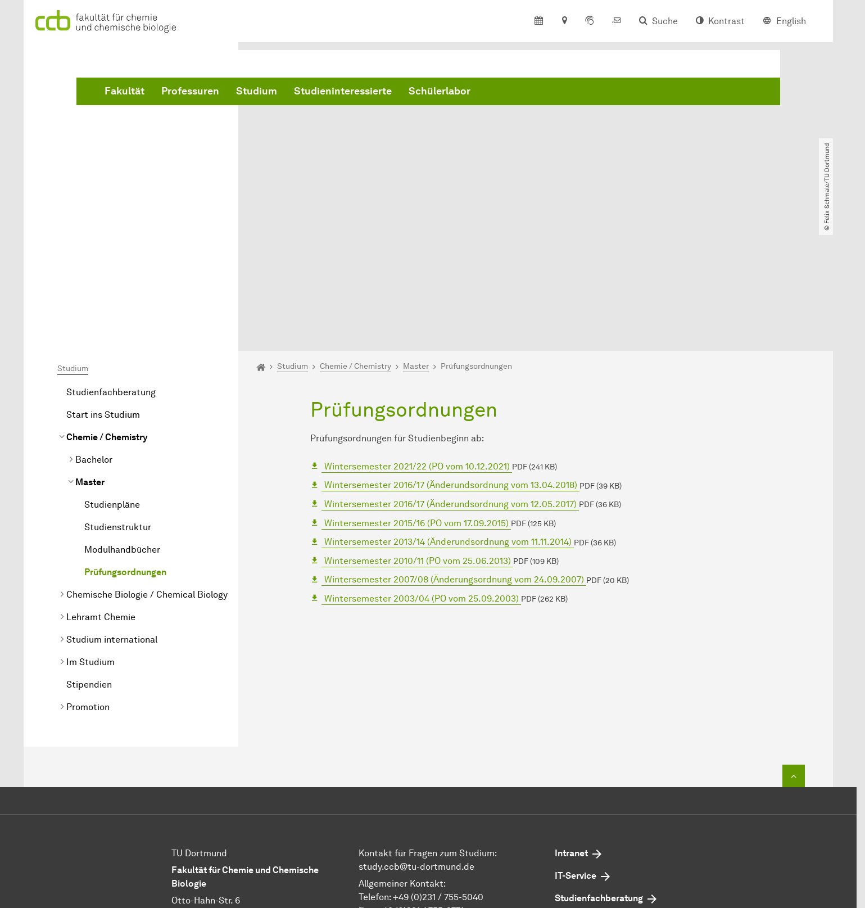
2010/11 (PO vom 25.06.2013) (417, 431)
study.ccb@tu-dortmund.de (416, 738)
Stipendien (89, 555)
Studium (427, 91)
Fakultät (295, 91)
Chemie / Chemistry (107, 308)
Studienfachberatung (111, 263)
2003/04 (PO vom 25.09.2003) (421, 469)
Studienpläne (112, 376)
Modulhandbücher (122, 420)
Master (90, 353)
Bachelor (93, 331)
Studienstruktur (117, 398)
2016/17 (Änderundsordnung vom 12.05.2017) (450, 375)
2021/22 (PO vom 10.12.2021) (417, 337)
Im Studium (90, 533)
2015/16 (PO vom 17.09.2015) (416, 394)
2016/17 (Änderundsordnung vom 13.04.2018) (450, 356)
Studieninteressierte (514, 91)
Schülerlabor (610, 91)
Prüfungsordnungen (125, 443)
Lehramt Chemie (100, 488)
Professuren (361, 91)
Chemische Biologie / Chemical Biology (147, 465)
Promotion (88, 578)
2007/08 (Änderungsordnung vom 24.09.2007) (454, 450)
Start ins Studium (103, 286)
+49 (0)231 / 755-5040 (438, 768)
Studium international (111, 510)
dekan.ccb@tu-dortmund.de (448, 795)
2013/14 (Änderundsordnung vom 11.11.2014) (448, 413)
